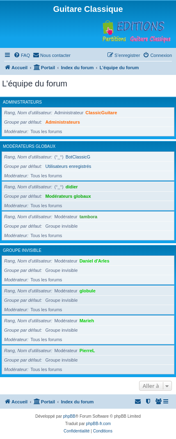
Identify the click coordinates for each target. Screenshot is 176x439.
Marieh (87, 320)
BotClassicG (78, 156)
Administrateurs (22, 102)
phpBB (69, 416)
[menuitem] (22, 55)
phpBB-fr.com (98, 423)
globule (88, 290)
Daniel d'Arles (95, 260)
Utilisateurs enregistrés (68, 166)
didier (72, 186)
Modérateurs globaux (29, 146)
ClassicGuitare (101, 112)
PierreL (87, 350)
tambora (88, 216)
